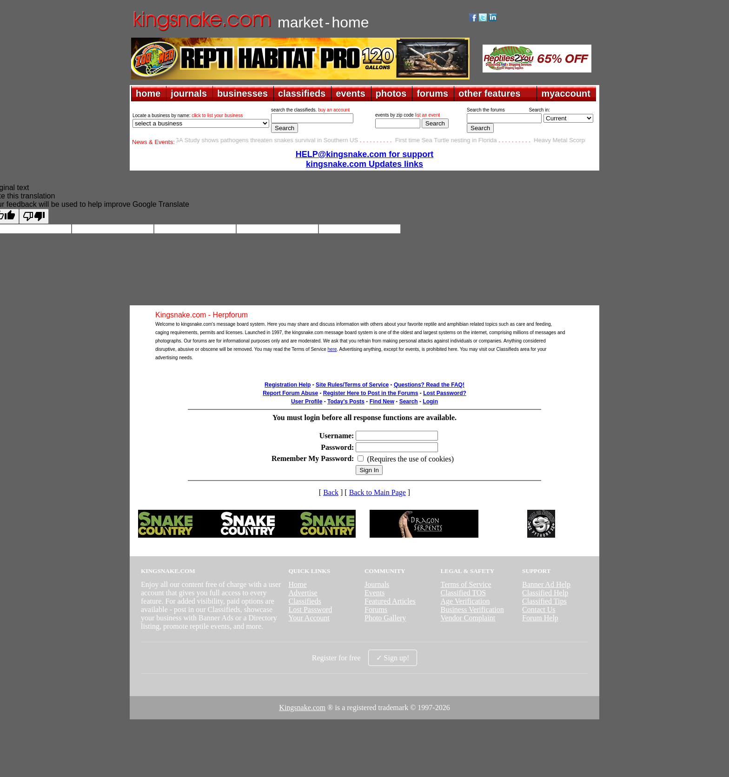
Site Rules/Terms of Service (352, 385)
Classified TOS (463, 593)
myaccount (565, 93)
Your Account (309, 618)
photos (391, 93)
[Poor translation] (34, 216)
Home (297, 584)
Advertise (302, 593)
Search (408, 401)
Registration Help (288, 385)
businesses (242, 93)
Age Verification (465, 601)
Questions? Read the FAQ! (429, 385)
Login (430, 401)
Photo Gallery (385, 618)
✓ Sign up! (393, 658)
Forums (375, 609)
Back (330, 492)
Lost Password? (444, 393)
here (332, 349)
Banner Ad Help (546, 584)
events (350, 93)
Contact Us (539, 609)
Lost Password (310, 609)
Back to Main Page (377, 492)
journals (189, 93)
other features (489, 93)
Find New (382, 401)
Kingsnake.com (302, 707)
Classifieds (304, 601)
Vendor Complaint (468, 618)
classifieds (301, 93)
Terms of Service (466, 584)
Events (374, 593)
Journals (376, 584)
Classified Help (545, 593)
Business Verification (472, 609)
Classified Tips (544, 601)
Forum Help (540, 618)
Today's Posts (345, 401)
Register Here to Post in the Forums (370, 393)
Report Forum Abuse (290, 393)
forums (432, 93)
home (148, 93)
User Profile (306, 401)
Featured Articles (390, 601)
